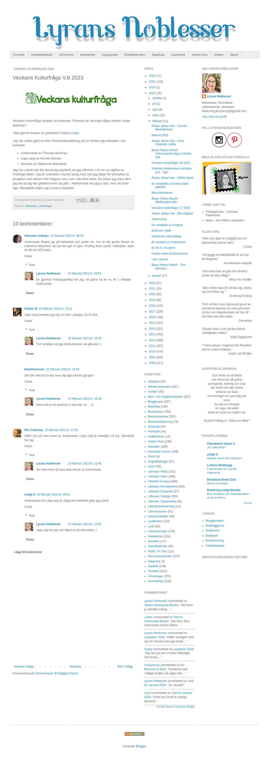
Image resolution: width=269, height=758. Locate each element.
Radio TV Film (157, 551)
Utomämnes (156, 581)
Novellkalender (157, 546)
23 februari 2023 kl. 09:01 (53, 494)
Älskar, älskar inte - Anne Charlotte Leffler (168, 142)
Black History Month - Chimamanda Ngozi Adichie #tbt (171, 153)
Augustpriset (109, 55)
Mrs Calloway (33, 430)
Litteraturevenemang (161, 506)
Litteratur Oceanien (160, 491)
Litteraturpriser (157, 511)
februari (157, 121)
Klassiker (154, 446)
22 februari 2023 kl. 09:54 (84, 273)
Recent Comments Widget (180, 706)
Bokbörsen (213, 530)
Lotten (148, 617)
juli (154, 103)
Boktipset (212, 535)
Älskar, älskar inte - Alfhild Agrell (172, 178)
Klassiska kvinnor (159, 451)
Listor (151, 466)
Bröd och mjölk (161, 230)
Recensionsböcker (160, 556)
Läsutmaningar (157, 531)
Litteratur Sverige (159, 496)
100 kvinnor (66, 55)
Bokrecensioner (158, 416)
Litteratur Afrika (158, 471)
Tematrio (153, 571)
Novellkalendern (134, 55)
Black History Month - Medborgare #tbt (165, 200)
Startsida (75, 666)
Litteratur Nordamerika (162, 486)
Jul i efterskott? (216, 447)
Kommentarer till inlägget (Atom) (56, 673)
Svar (32, 265)
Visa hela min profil (214, 116)
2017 (152, 311)
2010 (152, 351)
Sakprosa (154, 561)
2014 (152, 328)
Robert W (30, 308)
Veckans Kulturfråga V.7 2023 (171, 208)
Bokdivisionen (34, 369)
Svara (28, 256)
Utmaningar (45, 205)
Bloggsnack (155, 401)
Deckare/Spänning (160, 421)
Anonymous (152, 665)
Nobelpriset (87, 55)
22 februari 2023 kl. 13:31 (55, 308)
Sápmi (234, 55)
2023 (152, 93)
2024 (152, 87)
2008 (152, 363)
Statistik (153, 566)
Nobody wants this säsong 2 (224, 458)
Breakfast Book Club (221, 479)
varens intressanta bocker (161, 605)
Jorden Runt (199, 55)
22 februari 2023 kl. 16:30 (84, 338)
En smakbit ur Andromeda (168, 242)
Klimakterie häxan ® (221, 443)
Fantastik (154, 431)
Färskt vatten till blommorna (170, 253)
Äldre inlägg (125, 666)
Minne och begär (217, 483)
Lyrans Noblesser (48, 273)
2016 (152, 317)
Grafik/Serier (156, 436)
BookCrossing (215, 540)
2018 (152, 305)
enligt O (29, 494)
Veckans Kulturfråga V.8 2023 (171, 163)
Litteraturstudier (158, 516)
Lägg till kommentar (28, 552)
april (155, 109)
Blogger (141, 746)
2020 (152, 294)
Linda (75, 133)
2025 (152, 81)
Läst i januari (160, 259)
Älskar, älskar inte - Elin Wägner (172, 213)
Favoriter (18, 55)
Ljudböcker (155, 521)
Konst (152, 456)
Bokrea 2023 (160, 135)
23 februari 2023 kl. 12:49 (84, 398)
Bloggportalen (215, 520)
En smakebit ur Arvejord (167, 225)
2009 (152, 357)
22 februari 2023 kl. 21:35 (61, 430)
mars (156, 115)
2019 (152, 300)
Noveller (153, 541)
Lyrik (151, 526)
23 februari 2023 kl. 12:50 (84, 524)
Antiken (219, 55)
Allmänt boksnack (159, 386)
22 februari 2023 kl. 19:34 (62, 369)
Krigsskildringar (158, 461)
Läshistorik (178, 55)
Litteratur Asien (158, 476)
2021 (152, 288)
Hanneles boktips (36, 236)
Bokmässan (155, 411)
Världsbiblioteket (41, 55)
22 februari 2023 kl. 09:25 (66, 236)
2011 (152, 346)
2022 (152, 283)
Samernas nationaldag (166, 236)
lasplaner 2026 (154, 637)
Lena (147, 693)
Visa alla (248, 503)
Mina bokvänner (162, 192)
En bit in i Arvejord (163, 247)
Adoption (153, 381)
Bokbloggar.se (215, 525)
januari (157, 275)
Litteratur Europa (159, 481)
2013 (152, 334)
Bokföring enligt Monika (224, 490)
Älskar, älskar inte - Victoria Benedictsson (169, 127)
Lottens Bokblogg (219, 465)
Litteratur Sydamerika (162, 501)
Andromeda (159, 219)
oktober (157, 98)
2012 (152, 340)
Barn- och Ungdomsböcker (165, 396)
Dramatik (154, 426)
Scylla (148, 649)
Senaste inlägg (23, 666)
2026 (152, 76)
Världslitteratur (215, 545)
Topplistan (158, 55)
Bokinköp (31, 205)
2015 (152, 323)
